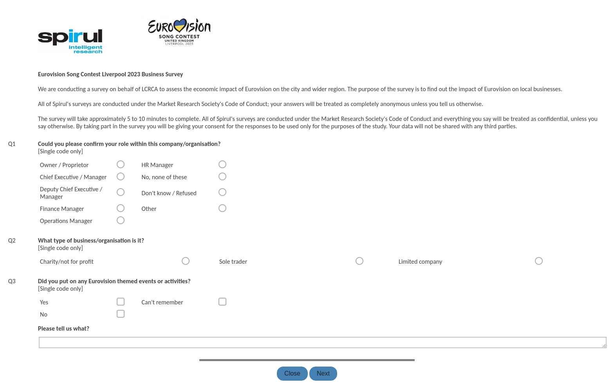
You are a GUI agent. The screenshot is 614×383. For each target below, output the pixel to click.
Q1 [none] (12, 143)
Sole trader (233, 261)
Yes (44, 302)
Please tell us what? (63, 328)
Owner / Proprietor (64, 165)
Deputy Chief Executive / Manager (71, 192)
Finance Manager (62, 208)
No (43, 314)
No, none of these (164, 177)
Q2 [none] (12, 240)
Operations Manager (66, 221)
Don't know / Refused (169, 193)
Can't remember (162, 302)
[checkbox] (120, 301)
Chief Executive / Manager (73, 177)
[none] (9, 3)
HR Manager (157, 165)
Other (149, 208)
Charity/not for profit (67, 261)
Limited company (420, 261)
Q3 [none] (12, 281)
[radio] (120, 164)
